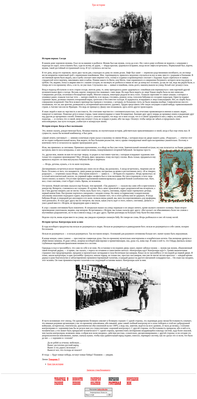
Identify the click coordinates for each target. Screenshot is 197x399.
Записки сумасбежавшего (98, 370)
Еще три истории (55, 364)
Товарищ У (54, 359)
